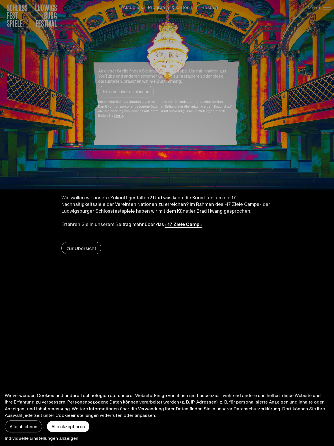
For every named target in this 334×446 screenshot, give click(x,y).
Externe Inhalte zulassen (126, 91)
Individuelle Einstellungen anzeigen (41, 438)
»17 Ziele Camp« (183, 224)
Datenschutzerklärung (257, 408)
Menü (314, 7)
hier (117, 115)
